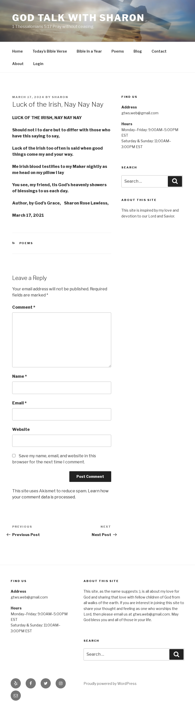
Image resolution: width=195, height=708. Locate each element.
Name (19, 376)
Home (17, 51)
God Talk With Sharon (78, 17)
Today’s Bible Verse (49, 51)
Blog (138, 51)
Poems (117, 51)
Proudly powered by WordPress (110, 683)
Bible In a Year (89, 51)
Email (19, 403)
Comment (23, 307)
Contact (159, 51)
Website (21, 429)
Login (38, 63)
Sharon (60, 97)
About (18, 63)
